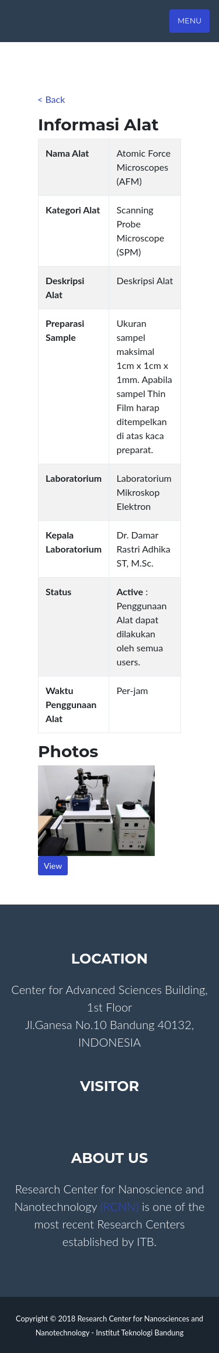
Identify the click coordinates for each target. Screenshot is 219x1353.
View (53, 866)
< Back (51, 99)
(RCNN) (121, 1206)
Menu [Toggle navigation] (189, 20)
